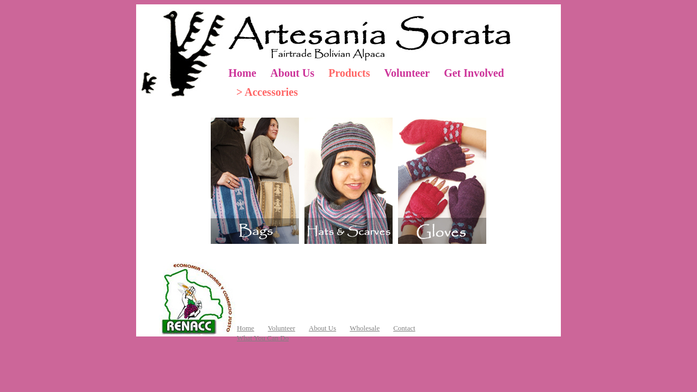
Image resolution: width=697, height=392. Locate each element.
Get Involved (474, 73)
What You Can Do (263, 338)
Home (242, 73)
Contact (404, 328)
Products (349, 73)
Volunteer (407, 73)
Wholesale (365, 328)
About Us (293, 73)
